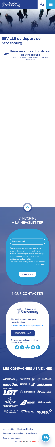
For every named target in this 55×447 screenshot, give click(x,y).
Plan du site (31, 434)
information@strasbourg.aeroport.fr (27, 325)
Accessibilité (9, 429)
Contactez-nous (23, 333)
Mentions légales (25, 429)
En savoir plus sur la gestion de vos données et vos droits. (28, 263)
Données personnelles (13, 434)
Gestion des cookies (12, 438)
